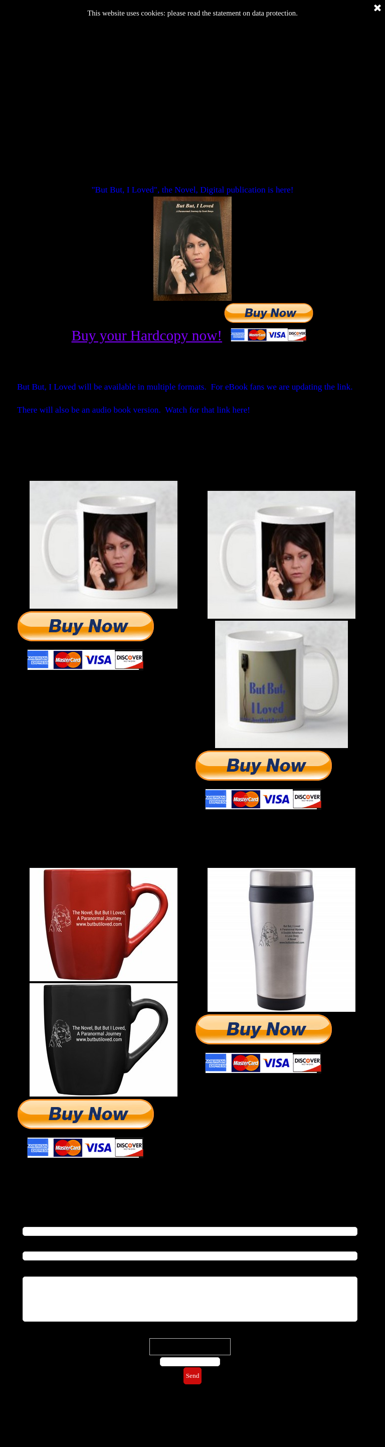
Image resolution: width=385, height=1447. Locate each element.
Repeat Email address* (53, 1243)
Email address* (43, 1219)
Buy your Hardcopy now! (147, 335)
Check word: (190, 1332)
